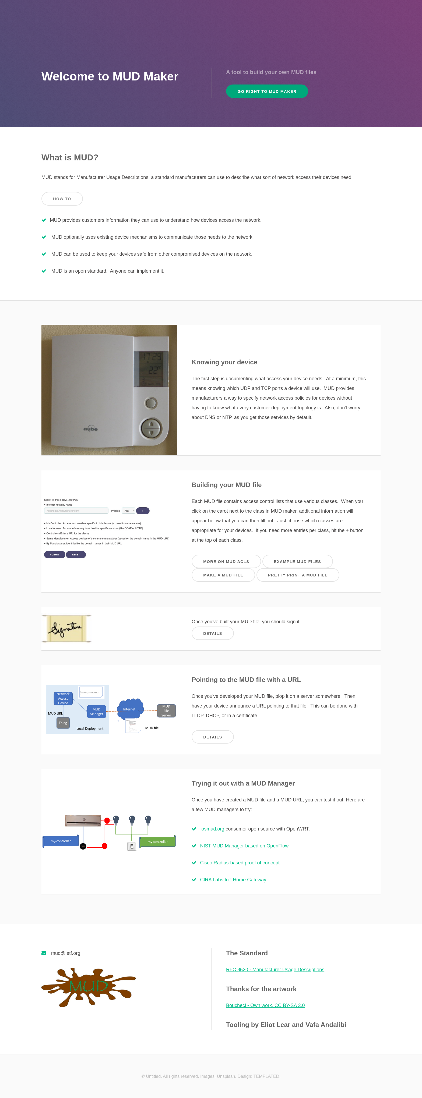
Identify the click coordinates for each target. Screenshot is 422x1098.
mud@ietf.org (65, 953)
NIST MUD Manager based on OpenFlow (244, 846)
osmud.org (213, 829)
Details (212, 633)
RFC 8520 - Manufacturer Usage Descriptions (275, 969)
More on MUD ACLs (226, 561)
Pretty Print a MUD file (298, 575)
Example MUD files (297, 561)
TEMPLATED (266, 1076)
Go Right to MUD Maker (267, 91)
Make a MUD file (223, 575)
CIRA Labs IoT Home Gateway (233, 879)
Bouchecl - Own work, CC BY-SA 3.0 (265, 1005)
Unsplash (226, 1076)
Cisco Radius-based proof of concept (240, 862)
